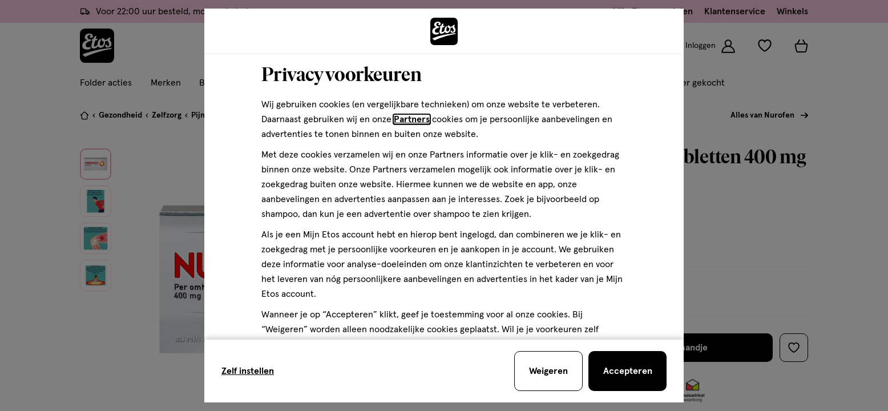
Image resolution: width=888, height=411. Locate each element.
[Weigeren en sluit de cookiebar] (548, 371)
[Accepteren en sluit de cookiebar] (627, 371)
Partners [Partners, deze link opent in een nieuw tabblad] (412, 119)
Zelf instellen (247, 371)
